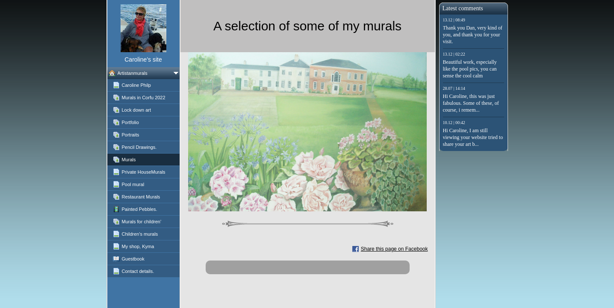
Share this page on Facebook (394, 249)
